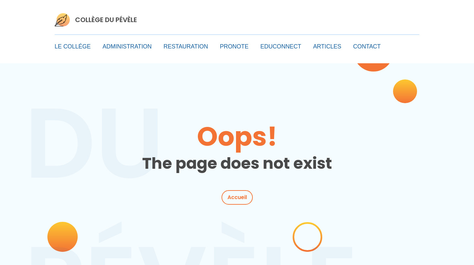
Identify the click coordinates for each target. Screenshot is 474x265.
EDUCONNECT (280, 46)
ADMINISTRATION (127, 46)
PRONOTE (234, 46)
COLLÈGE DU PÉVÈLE (106, 19)
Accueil (237, 197)
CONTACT (367, 46)
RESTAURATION (186, 46)
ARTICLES (327, 46)
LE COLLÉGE (73, 46)
